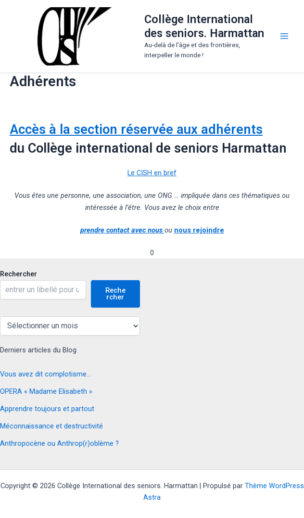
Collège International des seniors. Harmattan (204, 26)
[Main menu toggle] (284, 36)
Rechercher (18, 274)
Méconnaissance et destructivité (51, 426)
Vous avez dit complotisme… (45, 374)
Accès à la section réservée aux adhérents (136, 129)
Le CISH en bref (152, 172)
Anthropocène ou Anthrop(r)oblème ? (59, 443)
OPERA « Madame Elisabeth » (46, 391)
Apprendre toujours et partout (47, 408)
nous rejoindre (199, 230)
